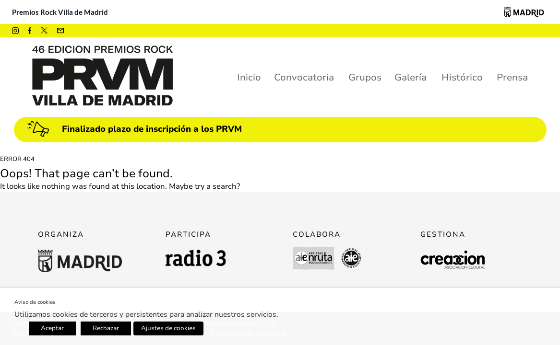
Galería (410, 77)
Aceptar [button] (52, 328)
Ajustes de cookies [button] (168, 328)
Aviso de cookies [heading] (35, 302)
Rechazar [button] (106, 328)
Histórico (462, 77)
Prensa (512, 77)
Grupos (364, 77)
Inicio (249, 77)
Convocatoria (304, 77)
